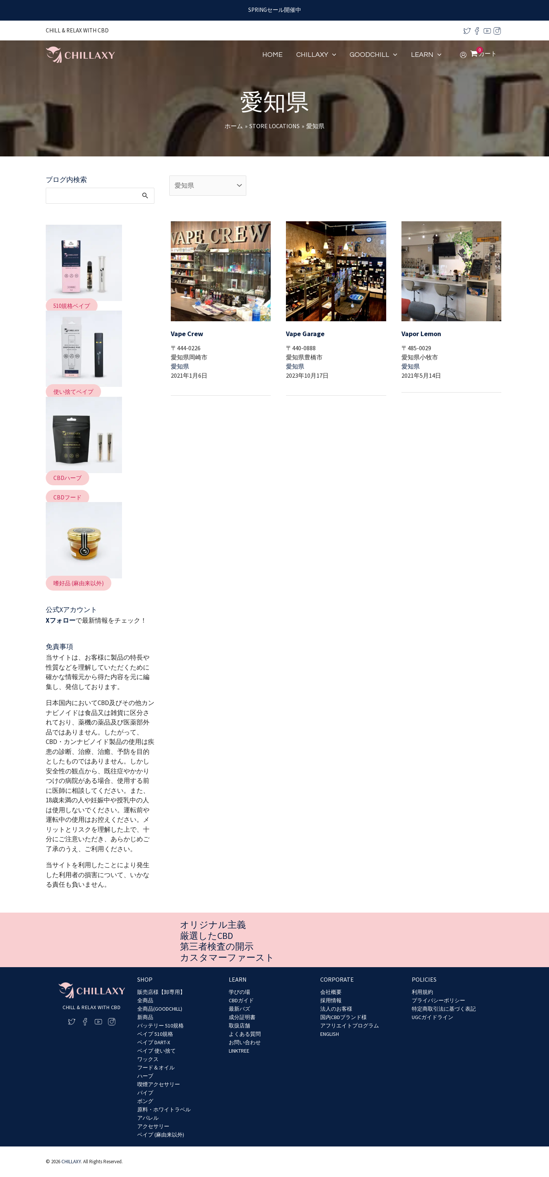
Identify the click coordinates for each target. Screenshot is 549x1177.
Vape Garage (305, 333)
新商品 (145, 1017)
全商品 (145, 1000)
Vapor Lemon (421, 333)
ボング (145, 1101)
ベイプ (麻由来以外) (160, 1134)
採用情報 (331, 1000)
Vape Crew (187, 333)
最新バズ (239, 1008)
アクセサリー (153, 1126)
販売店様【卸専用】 (161, 992)
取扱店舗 (239, 1025)
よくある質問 (245, 1033)
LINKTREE (239, 1050)
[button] (72, 305)
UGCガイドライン (432, 1017)
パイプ (145, 1092)
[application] (332, 54)
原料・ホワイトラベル (164, 1109)
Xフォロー (60, 620)
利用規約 (422, 992)
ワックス (148, 1059)
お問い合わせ (245, 1042)
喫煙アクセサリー (158, 1084)
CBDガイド (241, 1000)
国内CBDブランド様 (343, 1017)
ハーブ (145, 1075)
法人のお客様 (336, 1008)
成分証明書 (242, 1017)
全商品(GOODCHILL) (159, 1008)
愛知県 (180, 366)
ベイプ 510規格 (155, 1033)
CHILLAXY (71, 1161)
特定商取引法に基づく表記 (444, 1008)
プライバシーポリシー (438, 1000)
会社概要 (331, 992)
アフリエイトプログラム (349, 1025)
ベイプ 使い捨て (156, 1050)
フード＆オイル (156, 1067)
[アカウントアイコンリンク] (463, 55)
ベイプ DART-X (153, 1042)
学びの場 (239, 992)
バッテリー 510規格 (160, 1025)
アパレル (148, 1117)
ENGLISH (329, 1033)
